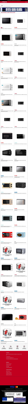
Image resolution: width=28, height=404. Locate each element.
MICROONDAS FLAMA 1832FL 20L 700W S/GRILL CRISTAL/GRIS (19, 210)
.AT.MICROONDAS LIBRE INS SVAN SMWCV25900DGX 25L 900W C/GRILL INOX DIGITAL (7, 341)
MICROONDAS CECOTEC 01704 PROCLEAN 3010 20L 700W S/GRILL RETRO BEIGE (7, 210)
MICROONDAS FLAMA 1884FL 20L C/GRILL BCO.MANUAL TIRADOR (7, 61)
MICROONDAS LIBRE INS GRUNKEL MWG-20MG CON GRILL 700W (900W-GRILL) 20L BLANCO (7, 78)
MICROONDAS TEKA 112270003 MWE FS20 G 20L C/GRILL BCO (20, 111)
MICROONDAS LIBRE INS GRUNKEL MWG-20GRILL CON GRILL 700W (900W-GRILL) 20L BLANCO (7, 111)
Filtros (2, 5)
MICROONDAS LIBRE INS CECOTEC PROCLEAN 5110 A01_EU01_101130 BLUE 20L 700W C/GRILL (6, 226)
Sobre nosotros (8, 371)
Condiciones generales (9, 367)
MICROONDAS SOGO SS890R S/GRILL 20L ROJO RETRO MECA (20, 325)
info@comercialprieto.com (10, 357)
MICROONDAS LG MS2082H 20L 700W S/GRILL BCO (6, 28)
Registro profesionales (9, 374)
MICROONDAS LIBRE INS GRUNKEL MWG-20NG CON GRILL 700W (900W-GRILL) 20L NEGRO (7, 160)
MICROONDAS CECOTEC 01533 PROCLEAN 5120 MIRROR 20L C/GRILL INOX (7, 292)
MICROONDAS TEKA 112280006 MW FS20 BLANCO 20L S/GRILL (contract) (20, 61)
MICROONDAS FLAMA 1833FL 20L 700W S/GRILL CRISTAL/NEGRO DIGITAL (19, 177)
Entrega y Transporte (8, 372)
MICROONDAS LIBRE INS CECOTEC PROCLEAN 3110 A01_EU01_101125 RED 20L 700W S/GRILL (6, 242)
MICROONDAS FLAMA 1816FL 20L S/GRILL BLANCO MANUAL (20, 28)
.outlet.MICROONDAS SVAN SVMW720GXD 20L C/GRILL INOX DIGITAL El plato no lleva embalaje (7, 259)
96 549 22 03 (8, 356)
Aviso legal (7, 366)
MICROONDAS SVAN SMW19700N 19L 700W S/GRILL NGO (20, 193)
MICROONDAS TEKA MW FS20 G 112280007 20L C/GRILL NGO (20, 94)
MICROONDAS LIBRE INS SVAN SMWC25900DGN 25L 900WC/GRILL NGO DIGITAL (19, 259)
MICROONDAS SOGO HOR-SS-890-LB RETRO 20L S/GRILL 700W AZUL (20, 242)
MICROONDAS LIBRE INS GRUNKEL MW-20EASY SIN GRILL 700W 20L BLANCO (20, 45)
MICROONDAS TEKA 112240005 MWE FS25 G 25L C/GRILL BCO (7, 127)
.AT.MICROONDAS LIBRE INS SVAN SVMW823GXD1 (19, 341)
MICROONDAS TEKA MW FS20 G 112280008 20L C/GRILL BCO (20, 127)
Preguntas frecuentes (9, 373)
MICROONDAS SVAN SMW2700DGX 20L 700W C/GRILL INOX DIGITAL (7, 177)
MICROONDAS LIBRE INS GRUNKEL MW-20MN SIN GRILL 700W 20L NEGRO (20, 160)
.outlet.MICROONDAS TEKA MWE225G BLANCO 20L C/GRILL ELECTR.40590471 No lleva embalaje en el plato (20, 275)
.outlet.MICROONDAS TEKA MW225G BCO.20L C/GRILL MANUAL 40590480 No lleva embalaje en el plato (7, 275)
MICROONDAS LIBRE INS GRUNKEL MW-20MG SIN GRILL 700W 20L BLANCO (6, 94)
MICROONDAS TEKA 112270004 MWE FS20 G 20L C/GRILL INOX (20, 78)
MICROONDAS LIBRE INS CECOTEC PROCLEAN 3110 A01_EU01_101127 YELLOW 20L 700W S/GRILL (6, 193)
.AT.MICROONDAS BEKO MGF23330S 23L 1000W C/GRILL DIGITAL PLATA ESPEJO (20, 308)
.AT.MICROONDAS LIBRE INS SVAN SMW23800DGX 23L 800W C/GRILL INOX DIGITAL (7, 308)
